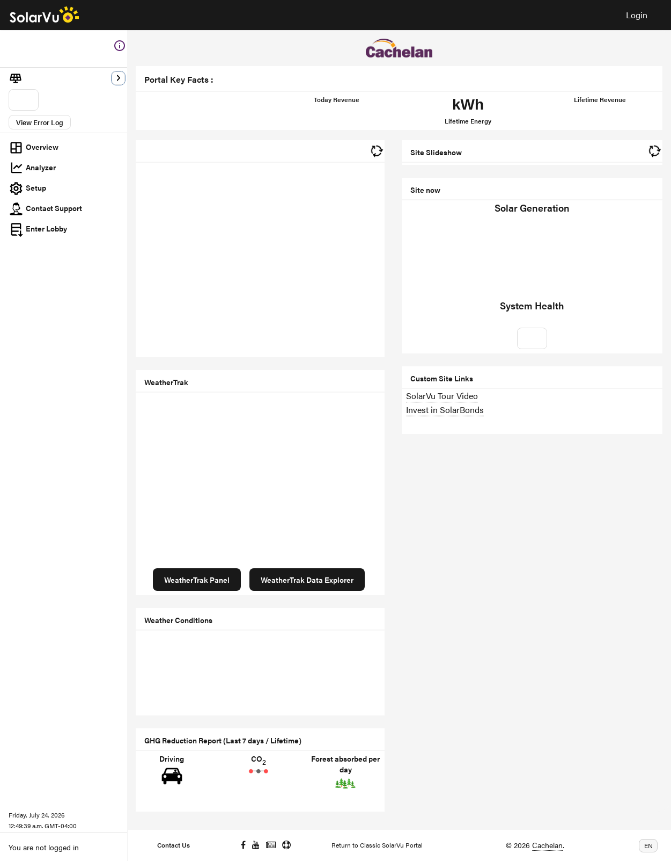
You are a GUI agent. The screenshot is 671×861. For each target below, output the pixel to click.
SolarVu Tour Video (442, 395)
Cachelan (547, 845)
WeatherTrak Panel (197, 579)
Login (636, 15)
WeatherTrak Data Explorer (307, 579)
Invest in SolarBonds (445, 409)
